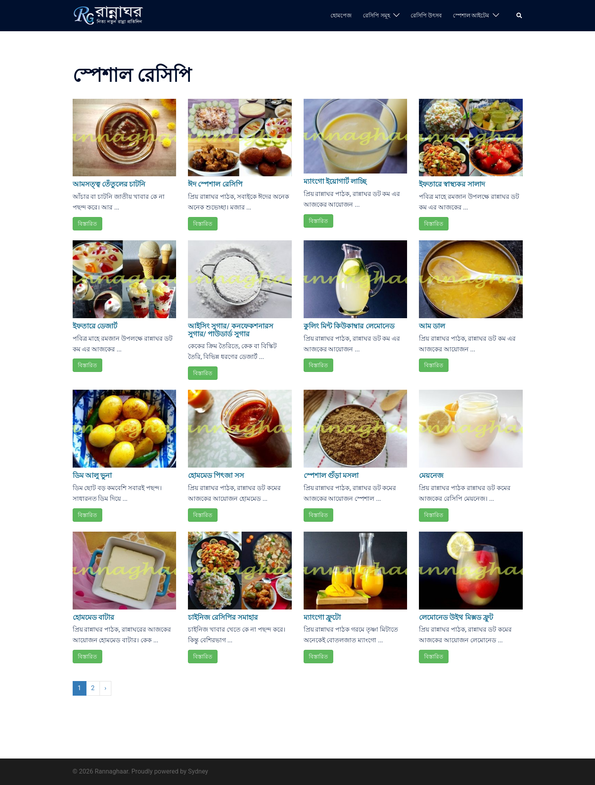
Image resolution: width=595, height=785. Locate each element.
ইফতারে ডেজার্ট (95, 326)
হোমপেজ (341, 15)
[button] (519, 15)
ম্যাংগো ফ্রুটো (322, 617)
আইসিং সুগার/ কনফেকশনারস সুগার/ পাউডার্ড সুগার (230, 330)
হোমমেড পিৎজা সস (216, 475)
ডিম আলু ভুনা (92, 475)
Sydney (198, 771)
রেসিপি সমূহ (376, 15)
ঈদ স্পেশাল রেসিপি (215, 184)
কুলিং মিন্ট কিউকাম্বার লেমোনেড (349, 326)
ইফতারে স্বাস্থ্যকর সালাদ (452, 184)
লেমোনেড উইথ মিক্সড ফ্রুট (456, 617)
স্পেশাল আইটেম (471, 15)
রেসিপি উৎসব (426, 15)
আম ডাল (432, 326)
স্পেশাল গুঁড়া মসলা (331, 475)
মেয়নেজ (431, 475)
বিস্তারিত (87, 224)
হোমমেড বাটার (93, 617)
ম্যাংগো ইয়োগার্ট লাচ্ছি (335, 181)
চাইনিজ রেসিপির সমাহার (223, 617)
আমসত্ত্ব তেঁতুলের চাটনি (109, 184)
